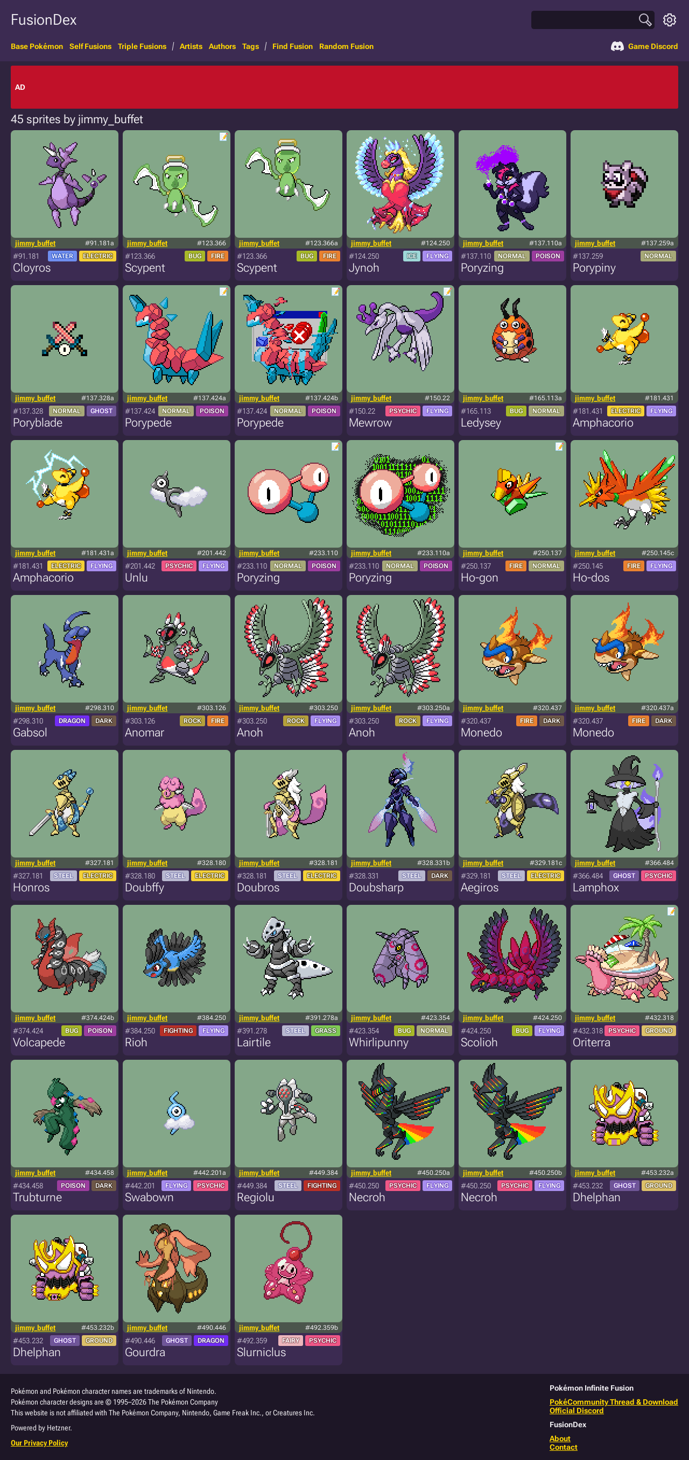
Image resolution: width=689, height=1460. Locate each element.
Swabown (149, 1197)
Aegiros (479, 887)
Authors (222, 46)
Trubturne (37, 1197)
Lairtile (254, 1042)
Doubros (258, 887)
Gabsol (30, 732)
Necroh (367, 1197)
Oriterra (591, 1042)
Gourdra (145, 1352)
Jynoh (364, 267)
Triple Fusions (142, 46)
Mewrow (370, 422)
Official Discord (577, 1410)
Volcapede (39, 1042)
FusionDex (43, 20)
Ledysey (481, 422)
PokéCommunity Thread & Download (614, 1402)
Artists (191, 46)
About (560, 1438)
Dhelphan (597, 1197)
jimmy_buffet (35, 243)
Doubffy (144, 887)
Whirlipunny (379, 1042)
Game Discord (644, 46)
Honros (31, 887)
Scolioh (479, 1042)
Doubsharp (376, 887)
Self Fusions (90, 46)
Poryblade (37, 422)
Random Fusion (346, 46)
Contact (564, 1447)
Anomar (144, 732)
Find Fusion (292, 46)
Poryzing (482, 267)
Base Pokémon (37, 46)
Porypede (148, 422)
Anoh (250, 732)
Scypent (145, 267)
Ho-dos (591, 577)
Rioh (136, 1042)
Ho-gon (479, 577)
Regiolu (256, 1197)
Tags (250, 46)
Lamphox (596, 887)
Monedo (481, 732)
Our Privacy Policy (39, 1442)
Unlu (136, 577)
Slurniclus (261, 1352)
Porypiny (594, 267)
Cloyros (32, 267)
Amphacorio (603, 422)
